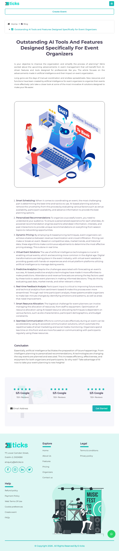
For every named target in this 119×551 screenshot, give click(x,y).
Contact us (47, 477)
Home (13, 24)
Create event (11, 512)
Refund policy (11, 490)
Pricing (45, 467)
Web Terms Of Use (13, 501)
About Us (46, 456)
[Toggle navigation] (111, 3)
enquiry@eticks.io (14, 462)
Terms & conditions (89, 450)
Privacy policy (86, 456)
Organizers (47, 472)
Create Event (59, 11)
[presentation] (25, 419)
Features (46, 461)
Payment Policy (12, 496)
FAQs (7, 517)
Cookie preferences (14, 507)
